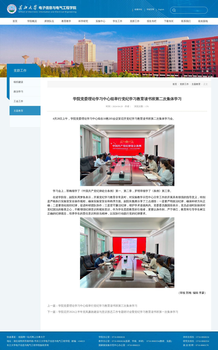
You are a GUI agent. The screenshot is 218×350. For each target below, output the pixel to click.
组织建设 (18, 82)
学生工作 (117, 21)
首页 (15, 21)
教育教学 (66, 21)
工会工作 (18, 101)
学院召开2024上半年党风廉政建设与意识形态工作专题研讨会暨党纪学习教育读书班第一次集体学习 (118, 311)
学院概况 (32, 21)
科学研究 (83, 21)
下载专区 (169, 21)
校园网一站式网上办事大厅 (31, 337)
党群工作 (134, 21)
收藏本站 (139, 9)
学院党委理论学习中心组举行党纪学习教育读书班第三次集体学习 (97, 305)
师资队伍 (49, 21)
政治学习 (18, 91)
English (161, 9)
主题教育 (18, 110)
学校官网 (150, 9)
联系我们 (186, 21)
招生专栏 (152, 21)
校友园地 (203, 21)
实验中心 (100, 21)
